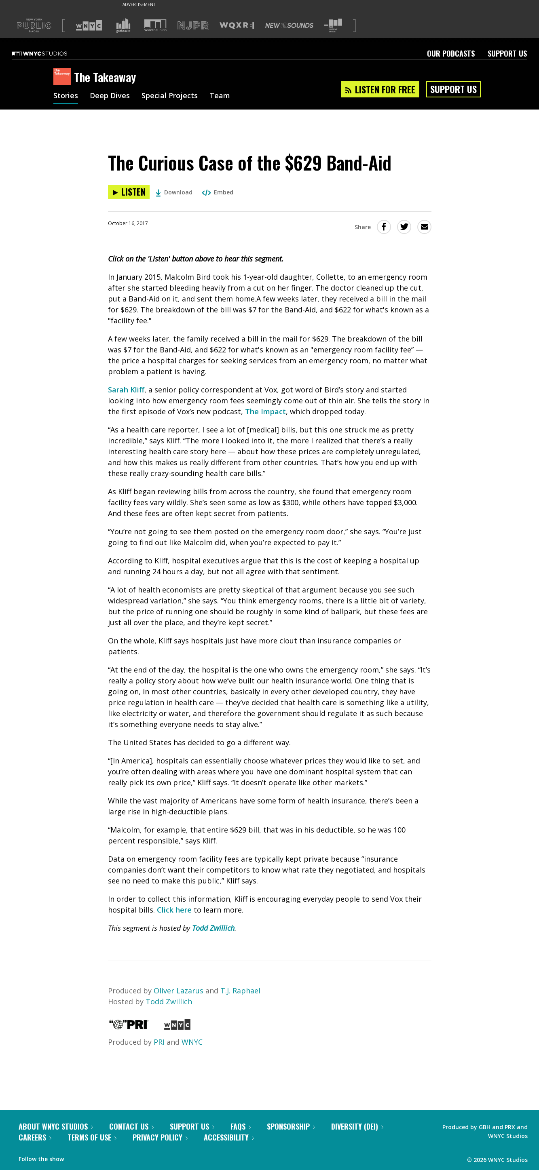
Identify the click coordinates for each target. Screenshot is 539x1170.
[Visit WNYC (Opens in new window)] (89, 25)
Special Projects (170, 96)
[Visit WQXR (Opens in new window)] (237, 26)
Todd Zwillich (213, 928)
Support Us (507, 53)
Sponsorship (291, 1126)
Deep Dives (110, 96)
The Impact (265, 411)
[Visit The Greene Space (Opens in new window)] (333, 26)
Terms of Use (92, 1137)
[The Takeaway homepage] (63, 77)
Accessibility (229, 1137)
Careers (35, 1137)
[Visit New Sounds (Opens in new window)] (289, 25)
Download (174, 192)
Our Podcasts (451, 53)
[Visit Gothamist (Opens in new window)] (123, 25)
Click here (174, 910)
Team (219, 96)
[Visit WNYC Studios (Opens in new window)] (155, 25)
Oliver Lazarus (178, 990)
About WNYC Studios (56, 1126)
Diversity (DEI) (357, 1126)
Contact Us (131, 1126)
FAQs (240, 1126)
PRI (159, 1042)
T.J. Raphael (240, 990)
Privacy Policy (160, 1137)
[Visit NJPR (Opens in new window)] (193, 25)
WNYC (192, 1042)
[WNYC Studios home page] (49, 53)
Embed (217, 192)
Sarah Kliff (126, 389)
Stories (65, 96)
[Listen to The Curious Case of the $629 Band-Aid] (129, 192)
